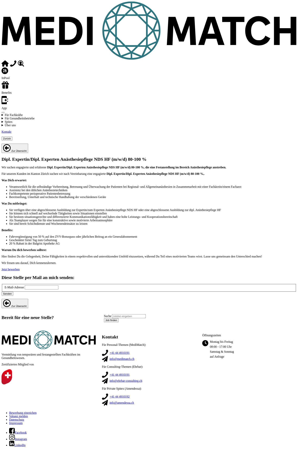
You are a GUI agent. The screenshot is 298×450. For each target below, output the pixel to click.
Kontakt (6, 131)
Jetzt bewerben (11, 269)
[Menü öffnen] (3, 112)
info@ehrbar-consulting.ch (125, 380)
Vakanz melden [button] (18, 416)
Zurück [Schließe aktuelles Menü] (7, 138)
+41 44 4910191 (120, 352)
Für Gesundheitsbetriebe (20, 118)
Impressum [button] (16, 423)
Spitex (9, 121)
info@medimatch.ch (121, 358)
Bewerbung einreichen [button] (22, 412)
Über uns (10, 125)
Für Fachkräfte (14, 115)
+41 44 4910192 (120, 396)
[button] (18, 432)
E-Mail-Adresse (14, 287)
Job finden (111, 320)
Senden (7, 293)
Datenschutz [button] (16, 419)
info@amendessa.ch (121, 402)
